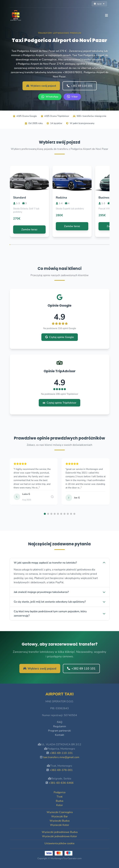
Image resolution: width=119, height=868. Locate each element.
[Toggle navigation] (106, 15)
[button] (45, 514)
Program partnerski (59, 730)
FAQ (59, 722)
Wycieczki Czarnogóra (60, 812)
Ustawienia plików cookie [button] (59, 843)
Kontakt (59, 735)
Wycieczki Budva (59, 821)
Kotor (59, 805)
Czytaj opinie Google (59, 337)
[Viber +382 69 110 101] (72, 97)
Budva (59, 801)
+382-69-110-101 (61, 753)
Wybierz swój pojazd (41, 86)
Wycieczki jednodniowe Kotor (59, 836)
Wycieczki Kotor (59, 825)
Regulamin (59, 726)
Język (99, 3)
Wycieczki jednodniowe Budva (59, 832)
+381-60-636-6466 (61, 783)
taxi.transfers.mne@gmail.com (61, 757)
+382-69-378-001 (61, 770)
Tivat (60, 796)
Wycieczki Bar (59, 816)
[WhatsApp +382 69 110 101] (50, 97)
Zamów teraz (29, 229)
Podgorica (59, 792)
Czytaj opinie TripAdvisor (59, 403)
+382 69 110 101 (79, 86)
